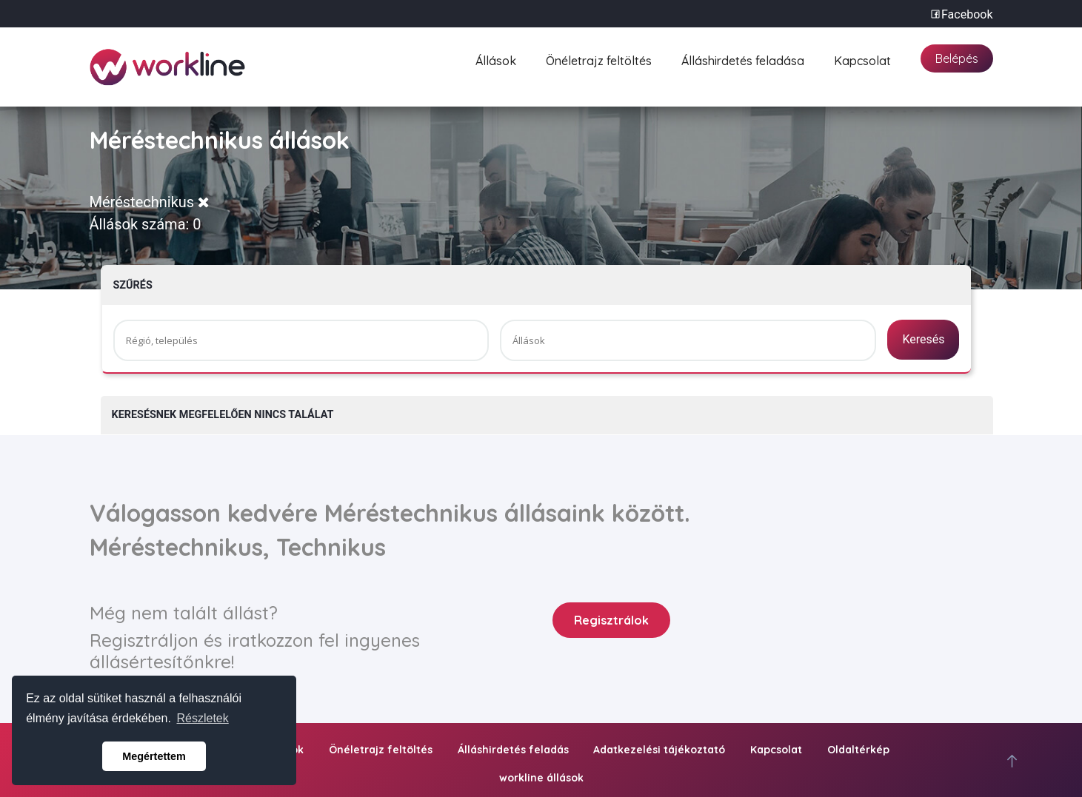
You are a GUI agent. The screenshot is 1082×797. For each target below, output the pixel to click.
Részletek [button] (203, 718)
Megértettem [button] (154, 756)
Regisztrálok (611, 620)
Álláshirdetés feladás (513, 749)
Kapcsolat (862, 58)
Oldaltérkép (858, 749)
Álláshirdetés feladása (742, 58)
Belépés (956, 58)
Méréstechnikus (150, 202)
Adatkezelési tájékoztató (659, 749)
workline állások (541, 777)
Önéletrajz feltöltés (599, 58)
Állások (495, 58)
